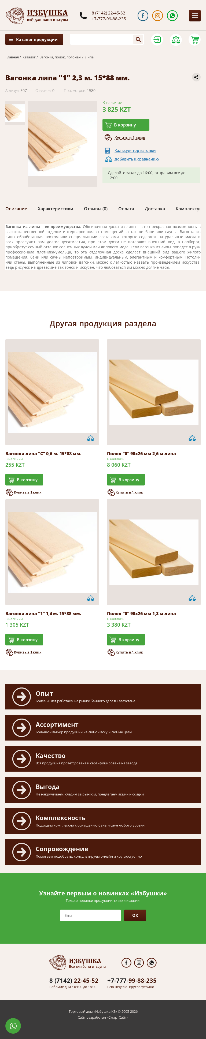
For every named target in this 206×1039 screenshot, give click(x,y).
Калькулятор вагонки (135, 150)
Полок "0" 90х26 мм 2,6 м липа (141, 454)
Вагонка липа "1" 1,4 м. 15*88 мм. (43, 613)
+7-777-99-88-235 (109, 18)
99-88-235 (132, 980)
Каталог (29, 57)
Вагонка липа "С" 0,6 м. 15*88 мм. (43, 454)
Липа (89, 57)
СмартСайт (117, 1017)
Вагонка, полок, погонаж (60, 57)
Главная (12, 57)
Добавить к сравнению (137, 159)
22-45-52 (73, 980)
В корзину (125, 125)
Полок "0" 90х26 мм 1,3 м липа (141, 613)
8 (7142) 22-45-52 (108, 13)
